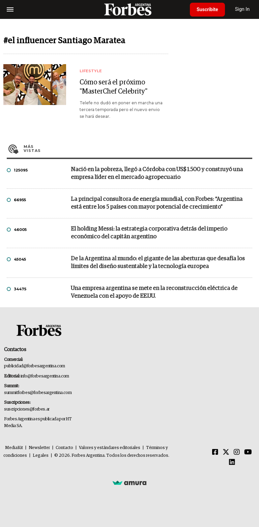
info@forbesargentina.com (45, 376)
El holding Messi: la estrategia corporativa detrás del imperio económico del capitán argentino (149, 233)
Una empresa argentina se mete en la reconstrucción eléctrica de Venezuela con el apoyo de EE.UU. (154, 292)
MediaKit (14, 448)
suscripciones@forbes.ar (27, 409)
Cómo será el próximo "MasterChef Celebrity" (113, 87)
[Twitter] (226, 452)
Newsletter (39, 448)
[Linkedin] (232, 462)
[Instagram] (237, 452)
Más (138, 148)
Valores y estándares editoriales (109, 448)
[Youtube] (248, 452)
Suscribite (207, 9)
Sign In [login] (242, 9)
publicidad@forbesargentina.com (34, 366)
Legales (41, 455)
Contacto (64, 448)
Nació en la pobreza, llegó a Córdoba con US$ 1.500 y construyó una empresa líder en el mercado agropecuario (157, 173)
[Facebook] (215, 452)
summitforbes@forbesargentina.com (37, 393)
